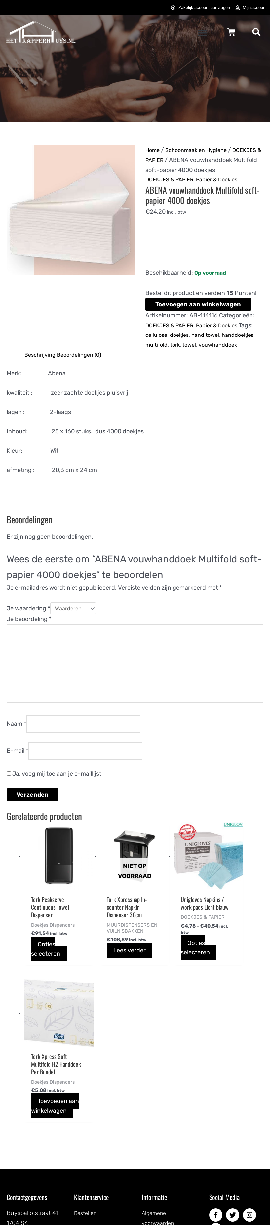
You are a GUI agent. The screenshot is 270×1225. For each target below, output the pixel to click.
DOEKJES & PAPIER (200, 161)
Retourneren (91, 1175)
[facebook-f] (216, 1107)
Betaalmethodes (96, 1125)
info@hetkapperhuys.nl (38, 1144)
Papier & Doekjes (225, 190)
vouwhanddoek (166, 365)
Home (153, 151)
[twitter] (233, 1107)
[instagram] (250, 1107)
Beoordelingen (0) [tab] (84, 375)
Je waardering (28, 629)
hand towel (211, 345)
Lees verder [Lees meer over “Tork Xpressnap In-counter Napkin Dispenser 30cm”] (103, 992)
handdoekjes (163, 355)
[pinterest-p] (216, 1121)
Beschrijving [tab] (41, 375)
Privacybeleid (160, 1135)
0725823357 (23, 1154)
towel (231, 355)
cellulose (157, 345)
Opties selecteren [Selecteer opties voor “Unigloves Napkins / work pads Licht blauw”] (168, 985)
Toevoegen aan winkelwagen (198, 315)
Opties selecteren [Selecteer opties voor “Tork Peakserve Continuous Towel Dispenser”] (46, 978)
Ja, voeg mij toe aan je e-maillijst (54, 809)
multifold (195, 355)
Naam (16, 756)
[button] (202, 33)
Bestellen (86, 1105)
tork (216, 355)
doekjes (182, 345)
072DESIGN (186, 1212)
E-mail (17, 785)
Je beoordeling (29, 641)
